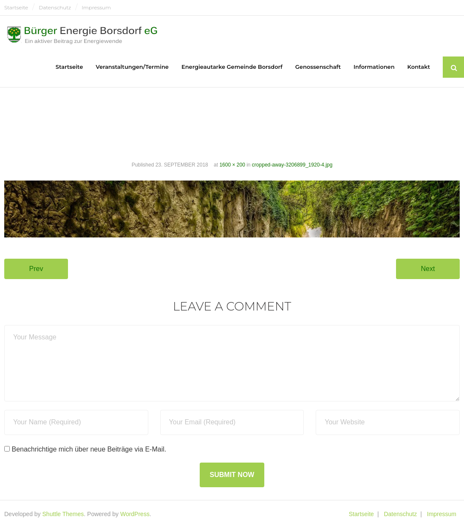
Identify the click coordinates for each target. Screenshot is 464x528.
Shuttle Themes (63, 514)
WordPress (135, 514)
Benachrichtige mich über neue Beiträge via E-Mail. (88, 449)
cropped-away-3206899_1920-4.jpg (292, 165)
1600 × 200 (232, 165)
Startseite (16, 7)
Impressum (96, 7)
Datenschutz (55, 7)
